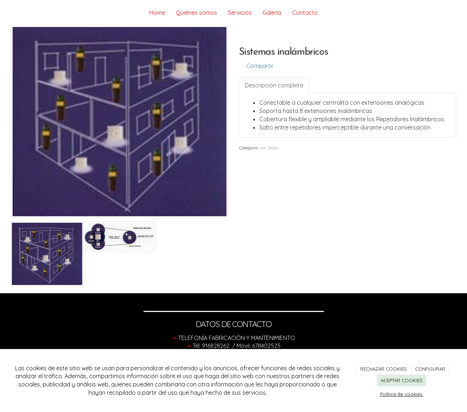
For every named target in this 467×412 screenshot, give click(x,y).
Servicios (240, 12)
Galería (272, 12)
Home (157, 12)
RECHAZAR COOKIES (383, 369)
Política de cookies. (401, 394)
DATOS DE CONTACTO (234, 324)
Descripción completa (274, 85)
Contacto (305, 12)
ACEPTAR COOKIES (402, 380)
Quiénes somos (196, 12)
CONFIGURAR (430, 369)
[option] (119, 121)
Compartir (256, 65)
